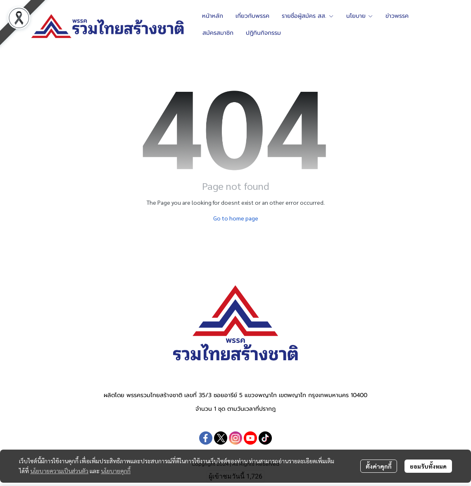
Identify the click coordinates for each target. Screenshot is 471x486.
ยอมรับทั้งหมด (428, 466)
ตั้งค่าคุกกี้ (379, 466)
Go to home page (235, 218)
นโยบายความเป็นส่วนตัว (59, 470)
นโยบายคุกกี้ (116, 470)
